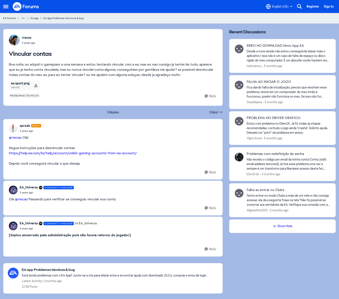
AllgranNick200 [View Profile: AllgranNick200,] (257, 210)
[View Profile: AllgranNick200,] (239, 193)
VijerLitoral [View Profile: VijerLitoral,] (254, 138)
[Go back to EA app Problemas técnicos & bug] (114, 270)
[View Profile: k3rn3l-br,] (239, 157)
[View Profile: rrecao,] (14, 40)
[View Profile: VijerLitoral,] (239, 121)
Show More (282, 226)
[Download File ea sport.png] (36, 85)
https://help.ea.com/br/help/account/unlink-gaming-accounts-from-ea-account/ (73, 153)
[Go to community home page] (26, 6)
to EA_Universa (86, 223)
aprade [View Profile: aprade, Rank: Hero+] (25, 126)
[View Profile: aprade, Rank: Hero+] (13, 128)
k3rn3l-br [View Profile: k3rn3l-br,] (253, 174)
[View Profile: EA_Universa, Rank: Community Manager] (13, 190)
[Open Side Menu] (6, 6)
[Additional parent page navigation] (23, 18)
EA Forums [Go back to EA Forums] (9, 18)
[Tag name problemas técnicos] (24, 95)
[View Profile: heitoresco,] (239, 49)
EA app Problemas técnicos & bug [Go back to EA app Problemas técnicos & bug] (63, 18)
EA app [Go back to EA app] (34, 18)
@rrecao (15, 137)
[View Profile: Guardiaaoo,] (239, 85)
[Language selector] (279, 6)
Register (313, 6)
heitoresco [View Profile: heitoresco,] (254, 66)
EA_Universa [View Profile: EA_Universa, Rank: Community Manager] (29, 187)
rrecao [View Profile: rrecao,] (26, 38)
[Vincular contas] (30, 131)
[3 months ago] (272, 66)
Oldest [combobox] (216, 112)
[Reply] (210, 96)
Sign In (329, 6)
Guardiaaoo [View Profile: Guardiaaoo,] (254, 102)
